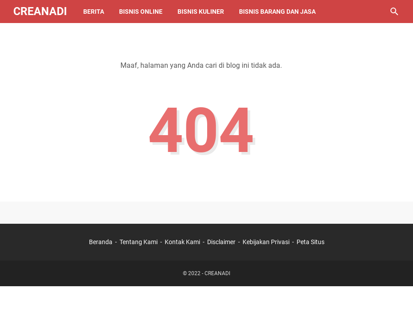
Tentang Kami (139, 241)
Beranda (100, 241)
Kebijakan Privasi (266, 241)
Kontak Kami (182, 241)
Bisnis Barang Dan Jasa (277, 11)
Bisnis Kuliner (201, 11)
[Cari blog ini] (394, 11)
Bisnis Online (140, 11)
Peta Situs (310, 241)
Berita (93, 11)
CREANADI (40, 11)
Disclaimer (222, 241)
